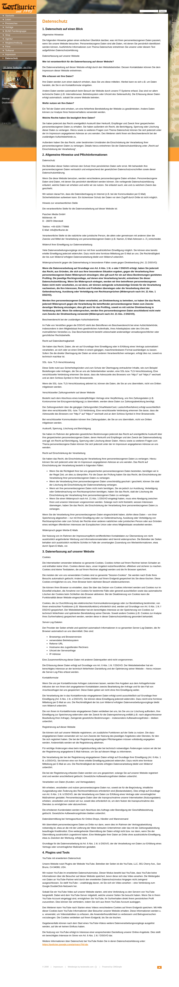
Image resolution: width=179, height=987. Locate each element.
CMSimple (117, 967)
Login (45, 970)
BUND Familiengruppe (15, 31)
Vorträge (9, 27)
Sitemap (6, 98)
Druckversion (8, 102)
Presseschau (11, 23)
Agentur (9, 39)
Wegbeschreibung (13, 43)
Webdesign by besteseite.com (82, 967)
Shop (7, 35)
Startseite (9, 15)
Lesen (8, 19)
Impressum (10, 54)
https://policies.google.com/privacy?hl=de (65, 944)
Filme (7, 46)
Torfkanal (9, 50)
